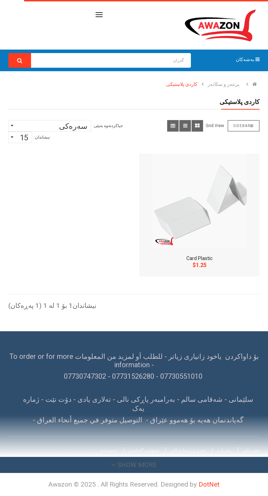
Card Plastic (199, 258)
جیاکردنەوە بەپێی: (108, 125)
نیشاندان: (42, 137)
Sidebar (243, 126)
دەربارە (224, 450)
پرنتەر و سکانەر (223, 84)
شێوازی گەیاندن (144, 450)
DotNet (209, 484)
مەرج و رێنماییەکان (188, 450)
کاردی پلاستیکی (182, 84)
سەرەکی (251, 450)
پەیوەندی (108, 450)
